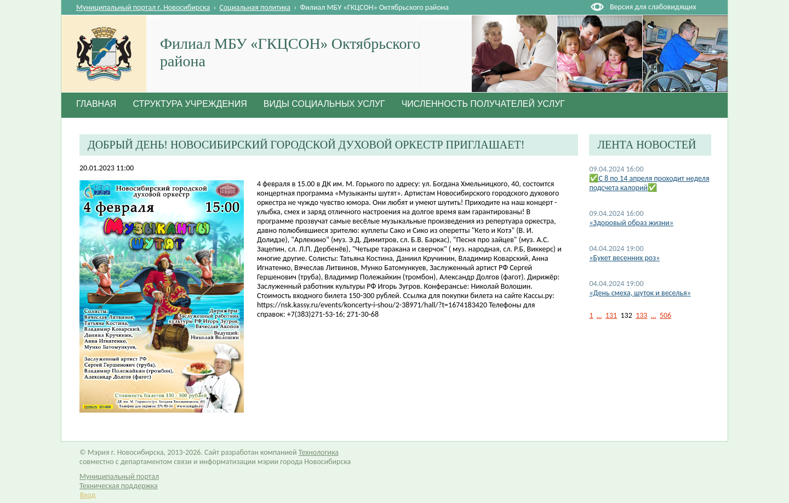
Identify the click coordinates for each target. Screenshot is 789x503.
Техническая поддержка (118, 485)
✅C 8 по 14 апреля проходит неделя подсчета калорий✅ (649, 183)
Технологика (319, 452)
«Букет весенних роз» (624, 257)
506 (665, 315)
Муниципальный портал (119, 476)
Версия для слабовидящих (653, 7)
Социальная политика (255, 7)
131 (611, 315)
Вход (87, 495)
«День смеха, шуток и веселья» (639, 293)
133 (641, 315)
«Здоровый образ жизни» (631, 222)
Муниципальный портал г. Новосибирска (143, 7)
